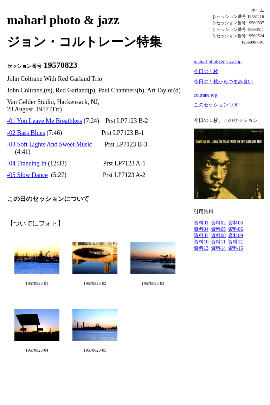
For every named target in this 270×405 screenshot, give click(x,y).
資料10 (201, 241)
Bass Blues (31, 132)
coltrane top (205, 95)
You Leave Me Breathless (49, 120)
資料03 (235, 223)
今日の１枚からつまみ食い (223, 81)
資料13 (201, 248)
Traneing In (31, 163)
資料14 (218, 248)
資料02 (218, 223)
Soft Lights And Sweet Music (54, 144)
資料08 (218, 235)
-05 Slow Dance (27, 174)
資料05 (218, 229)
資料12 (235, 241)
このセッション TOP (216, 104)
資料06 (235, 229)
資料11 (218, 241)
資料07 (201, 235)
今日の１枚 (206, 71)
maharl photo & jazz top (218, 61)
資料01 (201, 223)
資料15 (235, 248)
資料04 (201, 229)
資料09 (235, 235)
